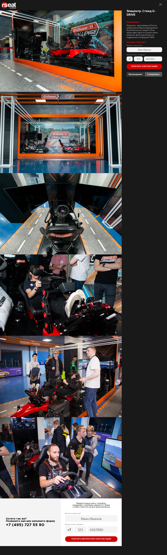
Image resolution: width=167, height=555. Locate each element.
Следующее (153, 74)
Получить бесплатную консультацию (91, 539)
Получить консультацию (144, 66)
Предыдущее (135, 74)
